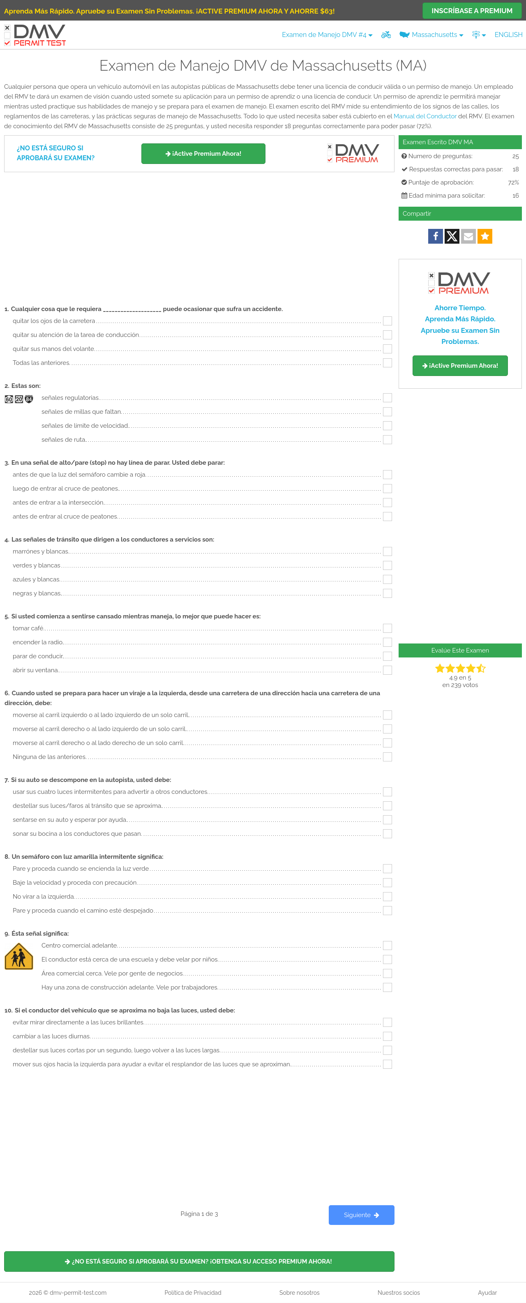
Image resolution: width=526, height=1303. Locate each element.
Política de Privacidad (192, 1292)
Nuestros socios (399, 1292)
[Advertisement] (199, 233)
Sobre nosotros (299, 1292)
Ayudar (487, 1292)
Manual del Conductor (425, 116)
